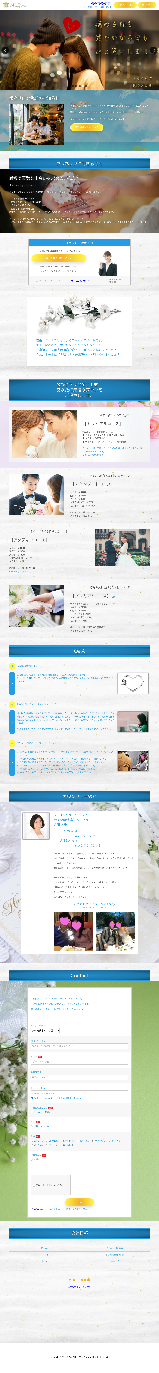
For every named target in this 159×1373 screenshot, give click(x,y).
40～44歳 (98, 1140)
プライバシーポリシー (41, 1212)
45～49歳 (114, 1140)
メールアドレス (38, 1088)
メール (35, 1112)
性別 (33, 1122)
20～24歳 (37, 1140)
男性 (34, 1126)
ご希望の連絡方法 (39, 1108)
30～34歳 (68, 1140)
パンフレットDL (125, 5)
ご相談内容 (36, 1155)
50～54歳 (37, 1145)
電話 (47, 1112)
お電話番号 (36, 1072)
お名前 (34, 1057)
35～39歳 (83, 1140)
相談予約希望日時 (39, 1041)
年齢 (33, 1136)
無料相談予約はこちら (87, 127)
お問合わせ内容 (38, 1026)
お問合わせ (147, 5)
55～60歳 (52, 1145)
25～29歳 (52, 1140)
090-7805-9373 (101, 3)
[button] (73, 86)
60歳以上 (68, 1145)
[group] (79, 50)
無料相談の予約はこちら (59, 258)
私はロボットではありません (48, 1187)
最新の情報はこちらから (79, 1289)
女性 (45, 1126)
